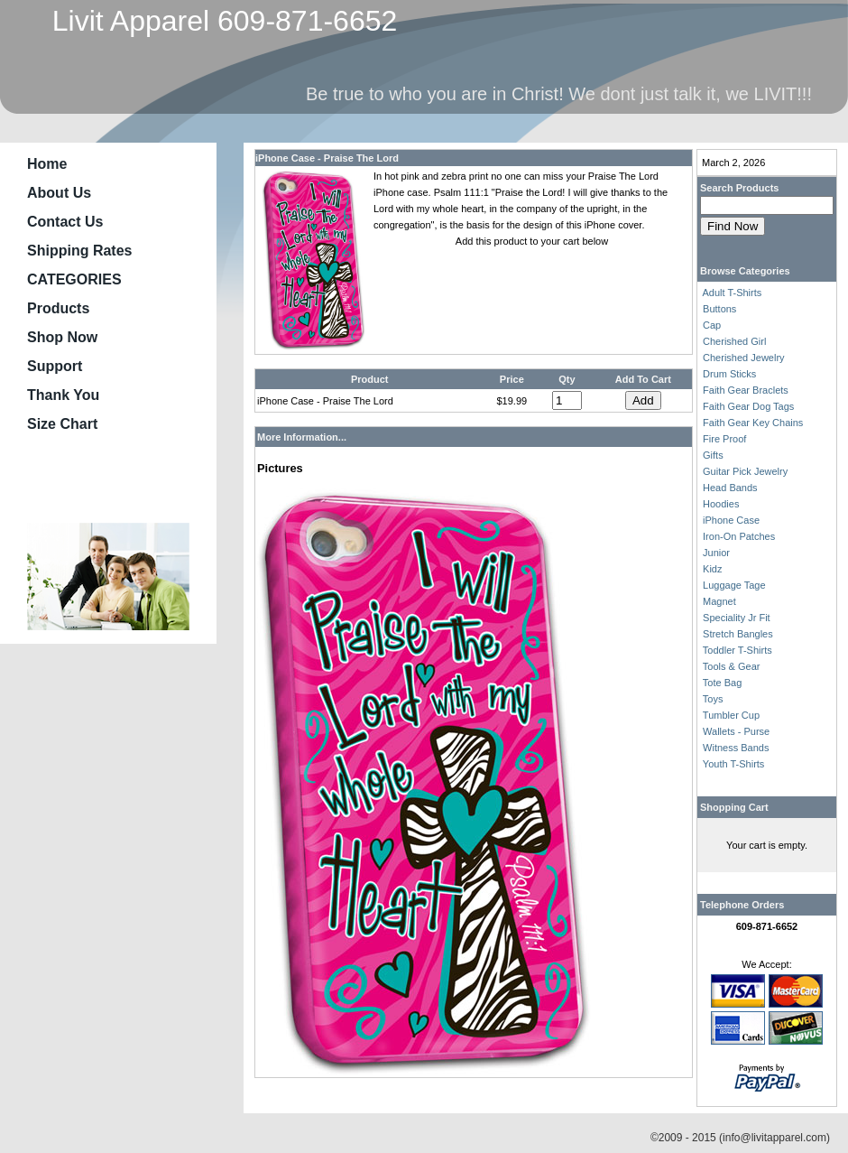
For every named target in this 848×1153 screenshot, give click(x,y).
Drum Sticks (729, 373)
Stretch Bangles (738, 633)
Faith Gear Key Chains (753, 422)
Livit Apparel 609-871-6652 (216, 21)
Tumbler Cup (731, 715)
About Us (59, 192)
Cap (712, 325)
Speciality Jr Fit (736, 617)
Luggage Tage (734, 585)
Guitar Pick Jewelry (745, 471)
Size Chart (62, 424)
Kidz (712, 568)
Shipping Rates (79, 250)
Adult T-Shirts (731, 292)
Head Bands (730, 487)
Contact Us (65, 221)
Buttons (719, 308)
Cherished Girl (734, 341)
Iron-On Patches (739, 536)
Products (58, 308)
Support (54, 366)
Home (47, 164)
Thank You (63, 395)
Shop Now (62, 337)
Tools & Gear (731, 666)
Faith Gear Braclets (745, 390)
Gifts (713, 455)
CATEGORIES (74, 279)
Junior (716, 552)
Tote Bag (722, 682)
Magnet (719, 601)
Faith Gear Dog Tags (748, 406)
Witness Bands (736, 747)
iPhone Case (731, 520)
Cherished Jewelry (743, 357)
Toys (713, 698)
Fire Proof (724, 438)
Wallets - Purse (736, 731)
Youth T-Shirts (734, 763)
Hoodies (721, 503)
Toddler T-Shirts (737, 650)
